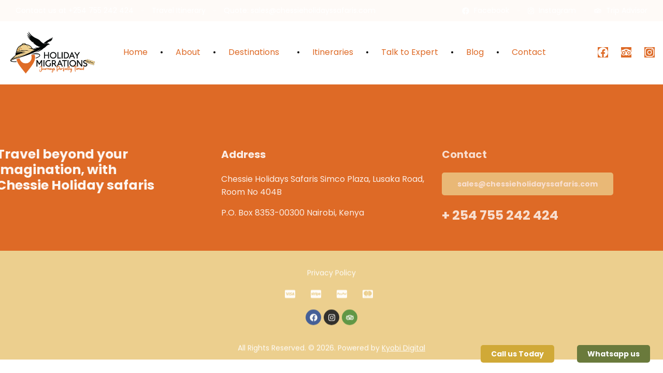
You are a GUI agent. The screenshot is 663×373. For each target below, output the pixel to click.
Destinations (256, 52)
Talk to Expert (409, 52)
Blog (475, 52)
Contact (529, 52)
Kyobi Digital (403, 358)
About (188, 52)
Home (135, 52)
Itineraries (332, 52)
